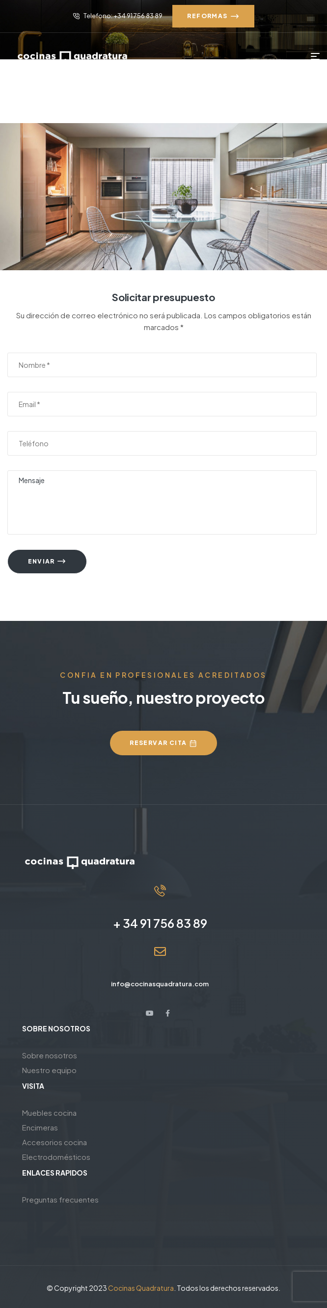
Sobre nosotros (49, 1055)
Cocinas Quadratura (141, 1287)
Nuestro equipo (49, 1070)
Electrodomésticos (56, 1156)
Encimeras (40, 1127)
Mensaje (162, 502)
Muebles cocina (49, 1112)
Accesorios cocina (54, 1142)
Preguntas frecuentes (60, 1199)
